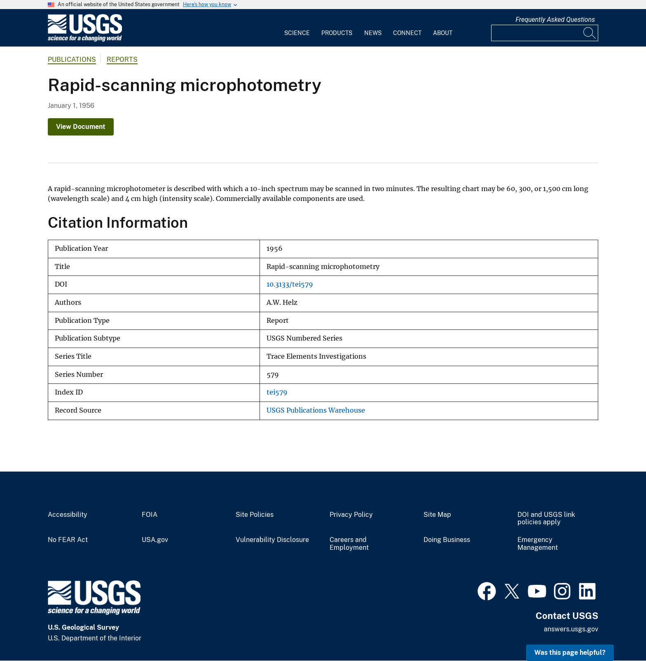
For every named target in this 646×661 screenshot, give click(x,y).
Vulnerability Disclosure (272, 540)
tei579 (277, 392)
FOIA (149, 515)
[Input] (544, 33)
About (442, 33)
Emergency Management (537, 543)
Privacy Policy (351, 515)
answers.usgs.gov (571, 629)
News (373, 33)
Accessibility (67, 515)
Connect (407, 33)
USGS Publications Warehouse (316, 410)
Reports (122, 59)
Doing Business (447, 540)
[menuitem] (297, 28)
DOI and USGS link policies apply (546, 518)
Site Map (437, 515)
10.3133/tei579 (290, 284)
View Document (80, 127)
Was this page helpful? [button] (570, 652)
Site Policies (255, 515)
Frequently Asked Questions (555, 19)
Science (297, 33)
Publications (72, 59)
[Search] (590, 33)
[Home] (85, 40)
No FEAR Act (68, 540)
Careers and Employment (349, 543)
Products (336, 33)
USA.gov (155, 540)
